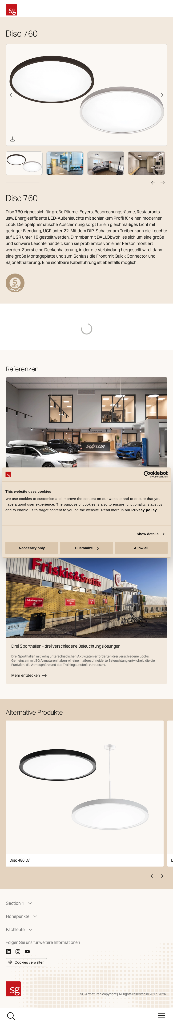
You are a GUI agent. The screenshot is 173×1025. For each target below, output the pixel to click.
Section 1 (19, 903)
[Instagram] (18, 951)
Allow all (141, 548)
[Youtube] (27, 951)
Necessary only (32, 548)
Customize (86, 548)
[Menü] (161, 1016)
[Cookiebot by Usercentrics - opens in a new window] (147, 474)
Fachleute (19, 929)
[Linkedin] (8, 951)
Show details (148, 534)
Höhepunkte (22, 916)
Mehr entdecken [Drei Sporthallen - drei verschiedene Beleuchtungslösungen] (29, 675)
